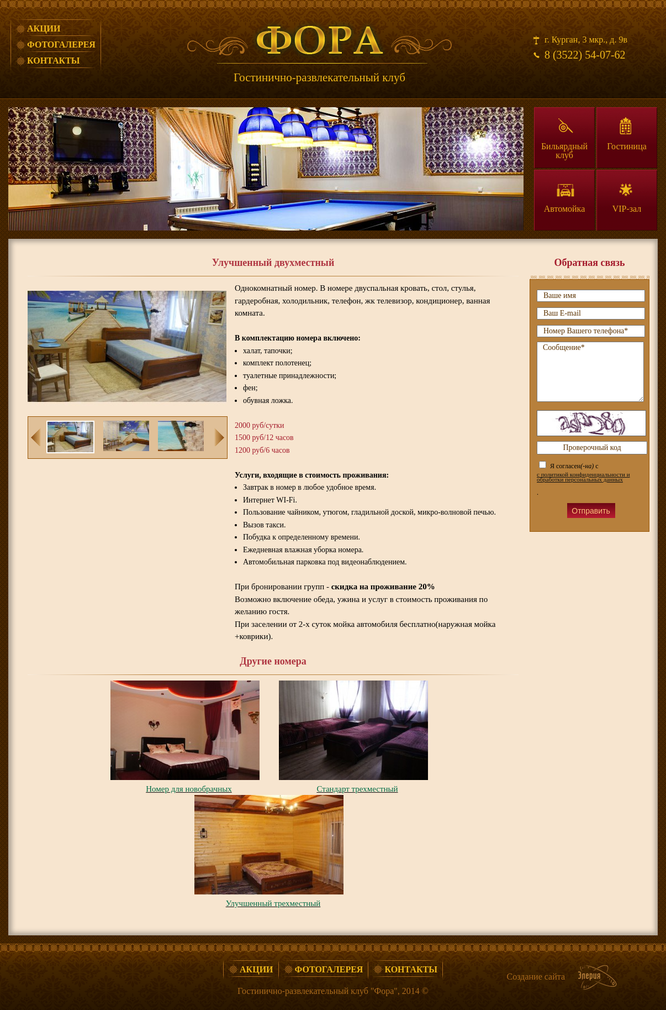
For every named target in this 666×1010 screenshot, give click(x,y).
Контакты (53, 60)
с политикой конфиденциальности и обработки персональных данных (583, 477)
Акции (44, 28)
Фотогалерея (61, 44)
